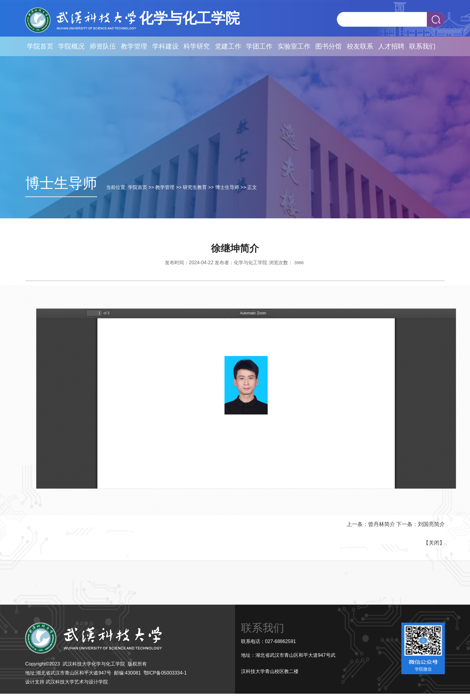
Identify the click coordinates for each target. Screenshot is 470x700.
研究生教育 (195, 187)
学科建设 (165, 46)
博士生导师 (227, 187)
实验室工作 (294, 46)
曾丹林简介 (381, 524)
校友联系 (360, 46)
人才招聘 (391, 46)
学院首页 (40, 46)
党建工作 (228, 46)
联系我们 (422, 46)
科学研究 (196, 46)
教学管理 (134, 46)
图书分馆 (328, 46)
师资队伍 (103, 46)
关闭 (434, 543)
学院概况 (71, 46)
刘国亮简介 (431, 524)
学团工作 (259, 46)
